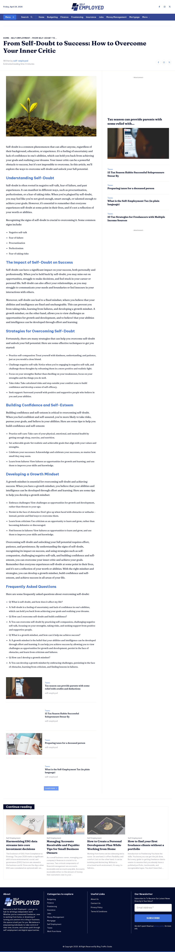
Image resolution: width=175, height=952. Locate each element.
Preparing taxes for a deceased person (65, 743)
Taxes (47, 683)
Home (6, 38)
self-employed (20, 61)
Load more (51, 788)
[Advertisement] (138, 98)
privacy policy (159, 926)
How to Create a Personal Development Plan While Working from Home (104, 845)
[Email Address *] (153, 908)
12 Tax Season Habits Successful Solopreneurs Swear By (62, 715)
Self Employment (20, 38)
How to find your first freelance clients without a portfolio (146, 845)
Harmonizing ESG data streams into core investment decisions (21, 845)
